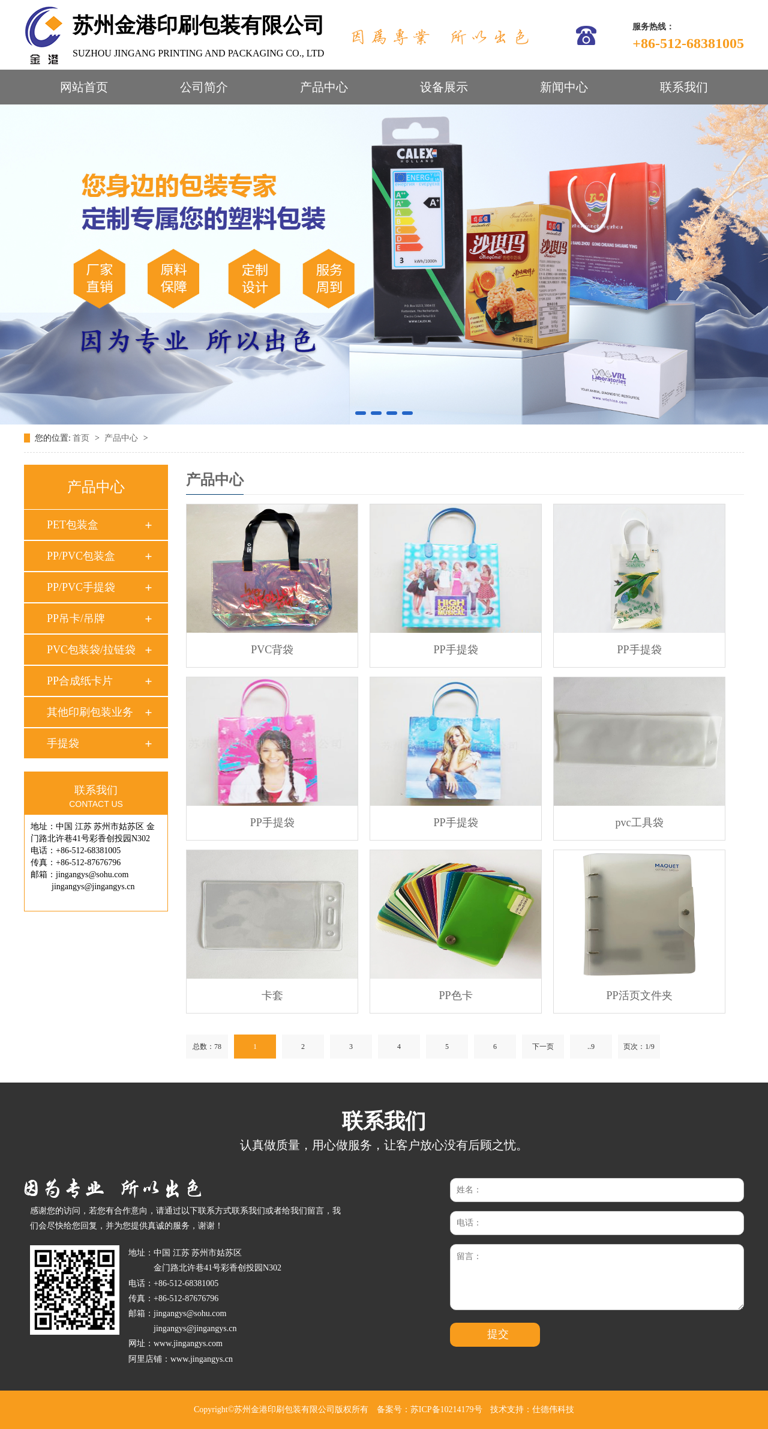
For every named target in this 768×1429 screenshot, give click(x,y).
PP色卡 (456, 995)
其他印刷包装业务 (90, 712)
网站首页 (84, 87)
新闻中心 (564, 87)
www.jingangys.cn (201, 1359)
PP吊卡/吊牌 (76, 618)
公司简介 (204, 87)
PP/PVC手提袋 (81, 587)
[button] (360, 413)
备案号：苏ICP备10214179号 (429, 1409)
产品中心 (324, 87)
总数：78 (207, 1046)
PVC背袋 (272, 650)
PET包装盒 (72, 525)
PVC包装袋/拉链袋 (91, 650)
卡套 (272, 995)
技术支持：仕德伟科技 (532, 1409)
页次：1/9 (638, 1046)
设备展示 (444, 87)
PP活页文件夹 (640, 995)
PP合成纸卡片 (80, 681)
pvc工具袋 (640, 823)
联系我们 (684, 87)
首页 (82, 438)
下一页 (543, 1046)
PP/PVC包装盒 (81, 556)
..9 (591, 1046)
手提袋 (63, 743)
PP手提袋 (456, 650)
